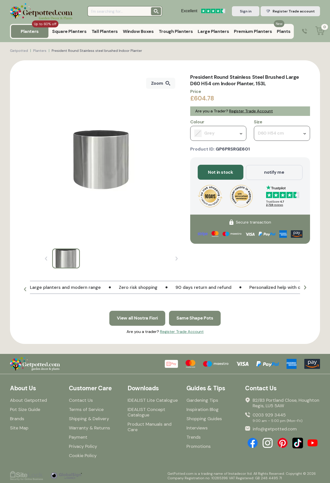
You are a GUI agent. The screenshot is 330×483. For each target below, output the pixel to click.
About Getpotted (28, 400)
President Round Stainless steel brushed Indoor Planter (97, 50)
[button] (25, 289)
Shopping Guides (204, 418)
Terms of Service (86, 409)
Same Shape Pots (195, 318)
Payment (78, 437)
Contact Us (81, 400)
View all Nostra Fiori (137, 318)
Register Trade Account (251, 111)
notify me (274, 172)
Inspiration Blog (202, 409)
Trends (193, 437)
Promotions (198, 446)
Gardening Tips (202, 400)
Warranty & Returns (89, 428)
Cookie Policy (83, 455)
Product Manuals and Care (149, 426)
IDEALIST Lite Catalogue (153, 400)
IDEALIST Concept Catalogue (146, 412)
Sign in (246, 11)
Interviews (197, 428)
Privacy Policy (83, 446)
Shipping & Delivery (89, 418)
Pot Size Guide (25, 409)
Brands (17, 418)
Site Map (19, 428)
